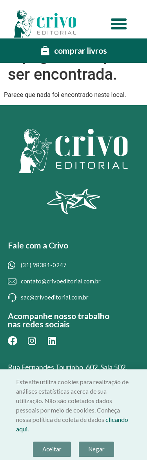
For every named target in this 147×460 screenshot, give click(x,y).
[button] (119, 24)
